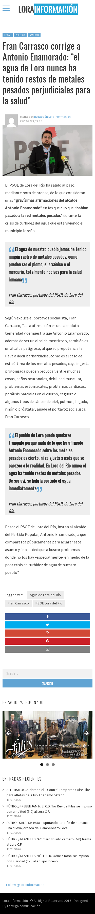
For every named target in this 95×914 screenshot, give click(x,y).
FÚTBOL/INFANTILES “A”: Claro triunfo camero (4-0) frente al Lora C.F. (49, 842)
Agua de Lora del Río (45, 595)
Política (20, 35)
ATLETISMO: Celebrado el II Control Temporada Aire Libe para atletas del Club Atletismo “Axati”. (48, 792)
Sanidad (34, 35)
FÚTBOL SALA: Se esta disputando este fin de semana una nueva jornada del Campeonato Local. (47, 825)
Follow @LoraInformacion (25, 884)
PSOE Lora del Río (48, 603)
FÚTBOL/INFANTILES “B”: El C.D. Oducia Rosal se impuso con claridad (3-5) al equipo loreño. (48, 858)
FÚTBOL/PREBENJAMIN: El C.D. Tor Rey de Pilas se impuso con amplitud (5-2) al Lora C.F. (49, 809)
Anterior (9, 733)
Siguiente (86, 733)
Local (7, 35)
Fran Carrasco (18, 603)
